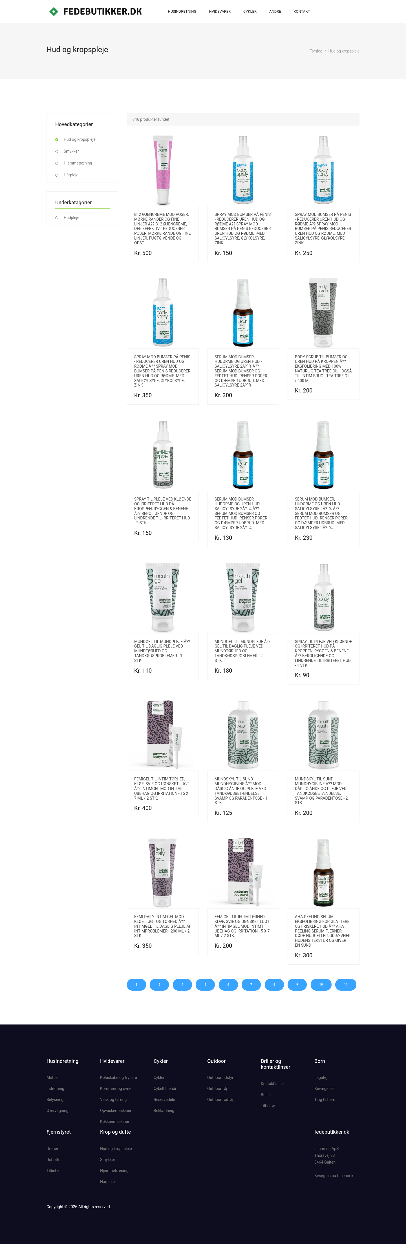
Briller (266, 1094)
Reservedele (164, 1099)
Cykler (250, 11)
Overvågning (58, 1110)
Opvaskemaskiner (115, 1110)
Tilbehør (268, 1105)
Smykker (71, 151)
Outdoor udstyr (220, 1077)
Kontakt (302, 11)
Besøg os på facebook (333, 1175)
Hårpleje (71, 175)
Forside (315, 51)
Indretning (55, 1088)
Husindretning (182, 11)
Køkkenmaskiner (114, 1121)
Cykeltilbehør (165, 1088)
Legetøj (320, 1077)
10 (322, 984)
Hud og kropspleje (343, 51)
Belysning (55, 1099)
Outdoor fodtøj (220, 1099)
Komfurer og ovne (115, 1088)
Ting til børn (324, 1099)
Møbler (53, 1077)
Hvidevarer (220, 11)
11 (347, 984)
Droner (52, 1148)
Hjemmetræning (78, 163)
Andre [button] (275, 11)
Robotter (54, 1159)
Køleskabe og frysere (118, 1077)
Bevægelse (324, 1088)
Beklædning (164, 1110)
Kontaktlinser (272, 1083)
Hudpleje (71, 217)
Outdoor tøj (217, 1088)
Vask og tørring (113, 1099)
